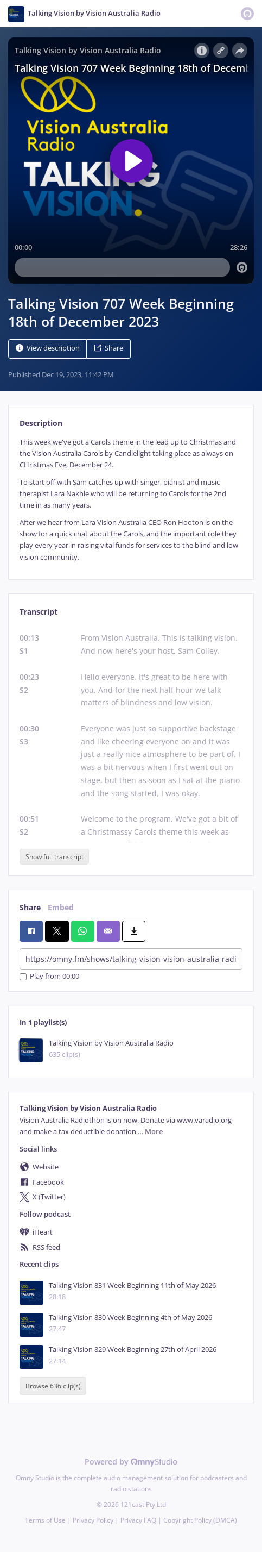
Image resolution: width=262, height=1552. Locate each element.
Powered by (131, 1461)
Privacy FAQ (138, 1520)
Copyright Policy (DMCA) (200, 1520)
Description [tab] (41, 423)
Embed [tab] (61, 907)
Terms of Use (45, 1520)
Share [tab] (30, 907)
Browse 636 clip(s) (53, 1386)
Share (108, 348)
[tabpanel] (131, 500)
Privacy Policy (93, 1520)
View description (48, 348)
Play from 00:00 (49, 976)
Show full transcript (54, 856)
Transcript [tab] (38, 611)
